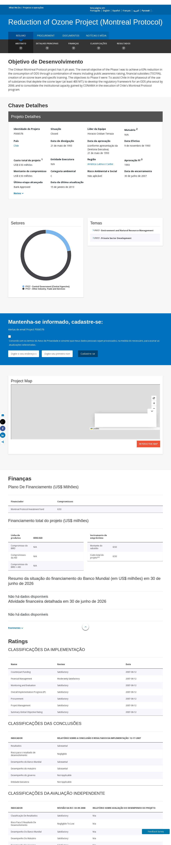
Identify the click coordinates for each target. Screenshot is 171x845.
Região (92, 159)
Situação (56, 129)
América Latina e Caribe (100, 164)
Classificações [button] (98, 46)
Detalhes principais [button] (47, 46)
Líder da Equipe (97, 129)
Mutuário (130, 129)
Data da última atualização (67, 182)
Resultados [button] (123, 46)
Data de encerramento (138, 171)
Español (116, 10)
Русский (146, 10)
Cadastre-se (88, 353)
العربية (136, 10)
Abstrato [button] (21, 46)
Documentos (70, 35)
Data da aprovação (99, 141)
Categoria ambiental (63, 171)
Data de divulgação (62, 141)
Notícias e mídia (96, 35)
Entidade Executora (62, 159)
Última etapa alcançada (28, 182)
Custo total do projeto (28, 160)
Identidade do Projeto (27, 129)
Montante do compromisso (30, 171)
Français (127, 10)
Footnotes (14, 627)
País (16, 141)
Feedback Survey (156, 831)
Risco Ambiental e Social (102, 171)
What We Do (15, 7)
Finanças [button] (73, 46)
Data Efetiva (132, 141)
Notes (17, 193)
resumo (21, 35)
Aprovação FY (133, 160)
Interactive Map (148, 443)
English (106, 10)
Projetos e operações (33, 7)
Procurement (46, 35)
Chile (16, 145)
